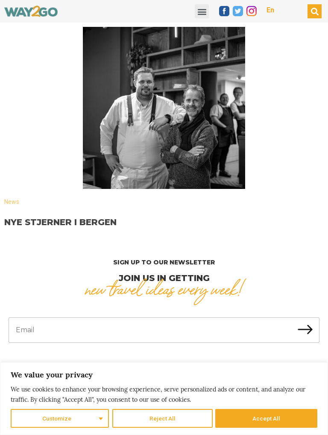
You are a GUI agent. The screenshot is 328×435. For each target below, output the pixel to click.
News (11, 201)
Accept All (267, 418)
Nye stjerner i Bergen (60, 222)
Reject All (162, 418)
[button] (202, 11)
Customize (57, 418)
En (270, 10)
